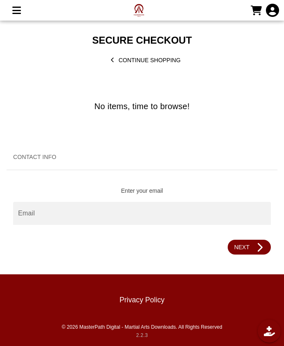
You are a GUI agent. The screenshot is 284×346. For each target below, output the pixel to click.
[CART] (256, 10)
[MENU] (16, 10)
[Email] (142, 213)
